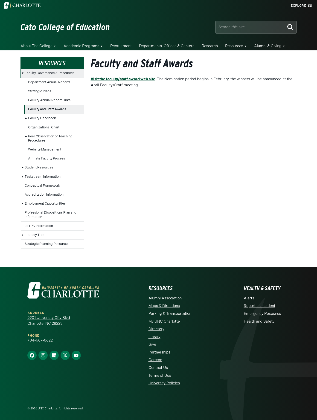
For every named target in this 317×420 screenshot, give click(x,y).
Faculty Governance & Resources (49, 73)
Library (154, 337)
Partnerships (159, 352)
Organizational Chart (43, 127)
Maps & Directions (164, 306)
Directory (156, 329)
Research (210, 46)
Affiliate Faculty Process (46, 158)
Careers (155, 360)
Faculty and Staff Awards (47, 109)
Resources (234, 46)
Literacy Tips (34, 235)
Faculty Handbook (42, 118)
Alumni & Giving (268, 46)
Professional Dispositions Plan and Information (50, 215)
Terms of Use (159, 375)
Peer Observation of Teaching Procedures (50, 138)
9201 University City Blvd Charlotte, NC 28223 (48, 321)
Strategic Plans (39, 91)
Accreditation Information (44, 195)
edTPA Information (39, 226)
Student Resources (39, 167)
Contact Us (158, 367)
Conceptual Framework (42, 186)
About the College (36, 46)
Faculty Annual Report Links (49, 100)
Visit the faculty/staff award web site (123, 79)
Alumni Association (165, 298)
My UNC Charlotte (164, 321)
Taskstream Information (43, 177)
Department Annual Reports (49, 82)
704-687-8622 (40, 340)
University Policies (164, 383)
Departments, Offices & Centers (166, 46)
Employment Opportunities (45, 204)
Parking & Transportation (169, 313)
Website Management (44, 149)
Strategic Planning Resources (47, 244)
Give (152, 344)
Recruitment (121, 46)
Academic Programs (81, 46)
